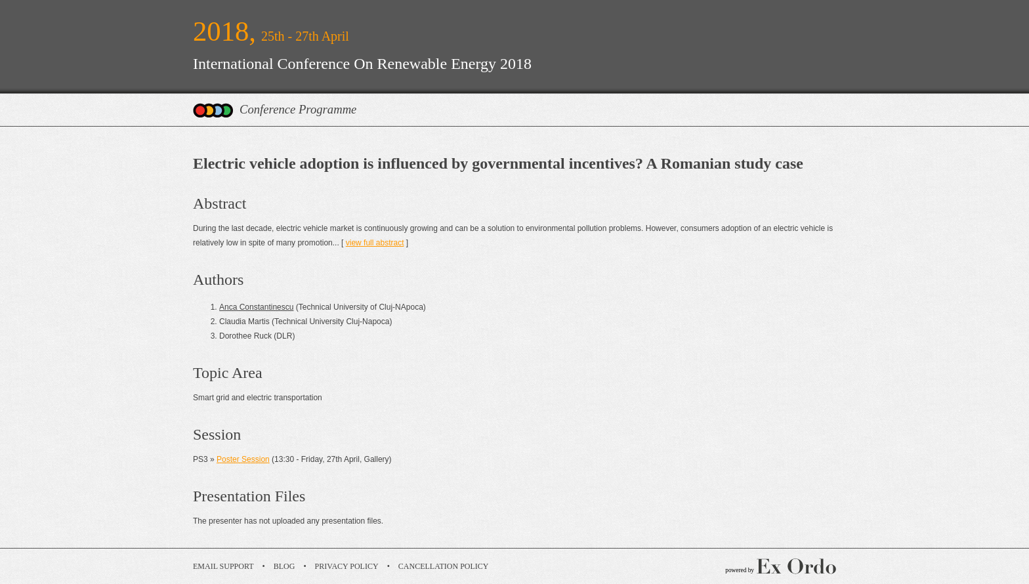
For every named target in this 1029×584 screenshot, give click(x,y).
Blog (284, 566)
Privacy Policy (347, 566)
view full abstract (375, 242)
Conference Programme (298, 109)
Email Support (223, 566)
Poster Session (243, 459)
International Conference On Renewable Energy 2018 (362, 63)
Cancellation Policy (443, 566)
